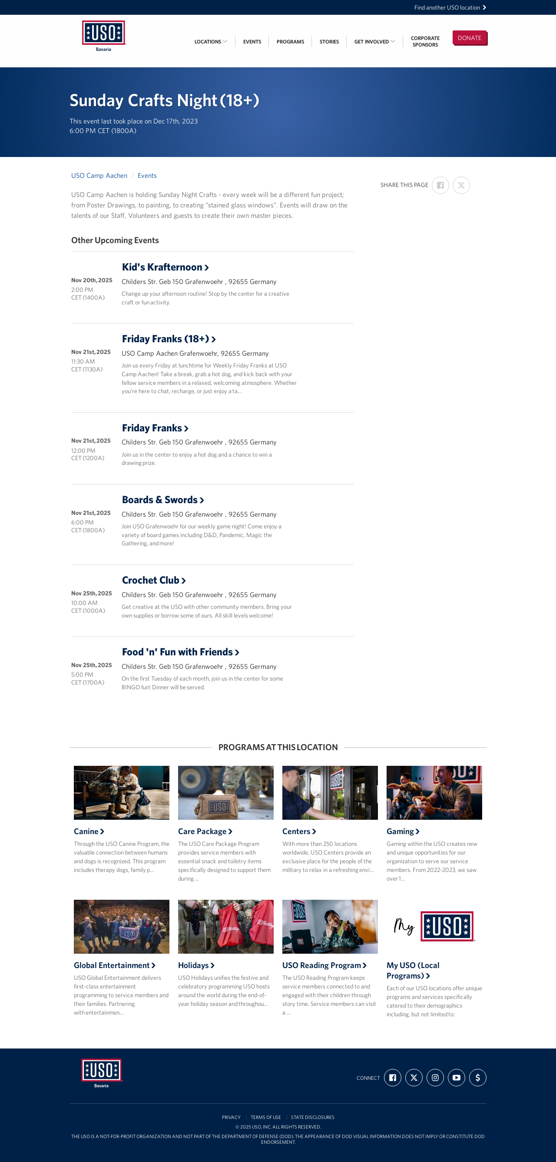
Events (252, 41)
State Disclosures (312, 1117)
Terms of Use (266, 1117)
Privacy (231, 1117)
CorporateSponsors (425, 41)
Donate (469, 38)
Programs (290, 41)
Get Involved (374, 41)
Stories (329, 41)
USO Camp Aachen (99, 175)
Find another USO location (450, 7)
